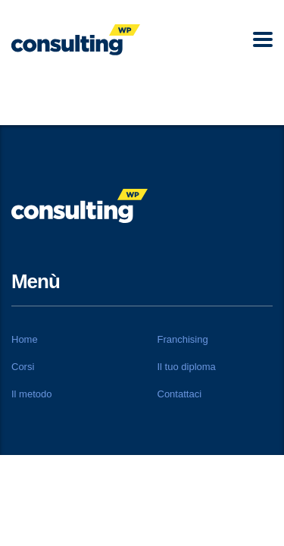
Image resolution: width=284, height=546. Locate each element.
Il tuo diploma (187, 366)
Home (24, 339)
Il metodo (31, 394)
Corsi (22, 366)
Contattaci (180, 394)
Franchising (183, 339)
